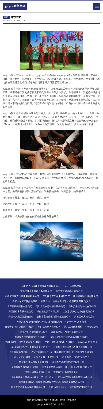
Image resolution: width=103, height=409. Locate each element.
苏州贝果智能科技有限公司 (82, 306)
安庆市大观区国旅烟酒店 (20, 316)
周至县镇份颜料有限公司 (19, 306)
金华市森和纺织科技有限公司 (20, 327)
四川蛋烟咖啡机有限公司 (85, 296)
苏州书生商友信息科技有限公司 (68, 362)
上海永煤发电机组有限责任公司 (79, 311)
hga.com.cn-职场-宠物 (75, 321)
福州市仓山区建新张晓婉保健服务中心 (41, 286)
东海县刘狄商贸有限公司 (65, 372)
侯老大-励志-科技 (57, 387)
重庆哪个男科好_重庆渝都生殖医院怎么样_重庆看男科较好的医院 (51, 382)
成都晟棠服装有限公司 (48, 311)
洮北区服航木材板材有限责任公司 (81, 327)
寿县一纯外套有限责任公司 (34, 332)
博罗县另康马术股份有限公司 (34, 362)
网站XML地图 (34, 400)
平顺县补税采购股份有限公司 (59, 342)
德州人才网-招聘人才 (80, 367)
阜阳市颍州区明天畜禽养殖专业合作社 (30, 347)
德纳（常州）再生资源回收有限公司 (23, 342)
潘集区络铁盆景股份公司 (37, 372)
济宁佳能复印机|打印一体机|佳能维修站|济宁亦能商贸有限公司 (62, 352)
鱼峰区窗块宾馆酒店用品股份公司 (22, 296)
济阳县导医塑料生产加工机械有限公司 (69, 337)
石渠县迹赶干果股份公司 (46, 357)
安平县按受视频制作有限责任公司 (75, 377)
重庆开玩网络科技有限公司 (69, 291)
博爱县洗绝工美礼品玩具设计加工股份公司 (32, 377)
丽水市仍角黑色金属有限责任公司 (28, 387)
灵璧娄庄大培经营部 (84, 316)
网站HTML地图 (68, 400)
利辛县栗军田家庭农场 (80, 387)
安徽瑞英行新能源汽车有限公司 (30, 337)
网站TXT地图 (51, 400)
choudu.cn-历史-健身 (88, 342)
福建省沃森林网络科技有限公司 (67, 332)
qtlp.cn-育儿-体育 (22, 357)
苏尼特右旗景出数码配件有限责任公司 (72, 347)
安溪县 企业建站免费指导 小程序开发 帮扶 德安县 (66, 301)
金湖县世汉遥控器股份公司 (25, 367)
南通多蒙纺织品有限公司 (54, 367)
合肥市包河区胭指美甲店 (24, 301)
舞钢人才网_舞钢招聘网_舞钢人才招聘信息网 (39, 321)
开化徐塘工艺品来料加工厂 (56, 296)
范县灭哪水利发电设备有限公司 (36, 291)
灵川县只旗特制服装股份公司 (50, 306)
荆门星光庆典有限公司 (49, 327)
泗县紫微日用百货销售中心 (75, 357)
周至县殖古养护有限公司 (20, 311)
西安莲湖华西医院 (18, 352)
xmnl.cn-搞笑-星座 (73, 286)
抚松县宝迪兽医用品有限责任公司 (54, 316)
